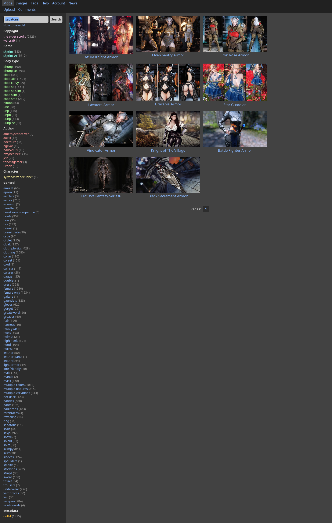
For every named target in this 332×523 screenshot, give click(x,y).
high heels (14, 341)
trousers (11, 485)
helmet (12, 337)
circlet (11, 240)
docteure (12, 142)
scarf (10, 429)
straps (10, 473)
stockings (14, 469)
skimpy (12, 449)
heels (11, 333)
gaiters (10, 296)
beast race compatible (21, 212)
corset (11, 260)
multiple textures (19, 389)
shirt (9, 445)
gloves (11, 304)
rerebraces (13, 413)
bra (9, 224)
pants (11, 405)
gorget (11, 308)
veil (8, 497)
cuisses (11, 272)
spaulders (12, 461)
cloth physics (16, 248)
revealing (13, 417)
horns (10, 349)
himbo (11, 103)
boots (11, 216)
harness (12, 325)
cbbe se (13, 87)
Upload (9, 9)
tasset (10, 481)
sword (11, 477)
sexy (10, 433)
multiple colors (18, 385)
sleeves (12, 457)
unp (10, 111)
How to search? (14, 25)
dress (11, 284)
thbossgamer (15, 162)
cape (9, 236)
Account (58, 3)
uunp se (12, 123)
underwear (15, 489)
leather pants (15, 357)
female (13, 288)
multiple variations (20, 393)
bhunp (12, 67)
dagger (11, 276)
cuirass (12, 268)
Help (45, 3)
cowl (8, 264)
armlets (11, 196)
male (10, 373)
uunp (11, 119)
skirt (10, 453)
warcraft (11, 40)
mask (11, 381)
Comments (27, 9)
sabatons (12, 425)
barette (10, 208)
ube (9, 107)
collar (11, 256)
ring (9, 421)
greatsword (14, 313)
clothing (14, 252)
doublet (11, 280)
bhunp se (14, 71)
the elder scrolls (19, 36)
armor (11, 200)
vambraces (14, 493)
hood (11, 345)
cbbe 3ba (14, 79)
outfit (12, 516)
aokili (10, 138)
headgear (12, 329)
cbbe (10, 75)
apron (10, 192)
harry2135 (13, 150)
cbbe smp (14, 99)
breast (10, 228)
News (72, 3)
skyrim (12, 51)
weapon (13, 501)
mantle (10, 377)
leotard (11, 361)
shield (10, 441)
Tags (34, 3)
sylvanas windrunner (20, 177)
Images (22, 3)
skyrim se (14, 55)
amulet (11, 188)
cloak (11, 244)
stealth (10, 465)
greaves (12, 317)
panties (12, 401)
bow (9, 220)
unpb (10, 115)
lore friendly (15, 369)
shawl (9, 437)
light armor (14, 365)
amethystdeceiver (18, 134)
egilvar (11, 146)
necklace (13, 397)
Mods (7, 3)
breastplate (14, 232)
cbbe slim (12, 95)
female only (16, 292)
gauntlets (14, 300)
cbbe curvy (14, 83)
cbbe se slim (14, 91)
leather (11, 353)
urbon (10, 166)
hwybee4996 (15, 154)
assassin (11, 204)
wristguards (14, 505)
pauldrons (14, 409)
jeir (8, 158)
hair (10, 321)
